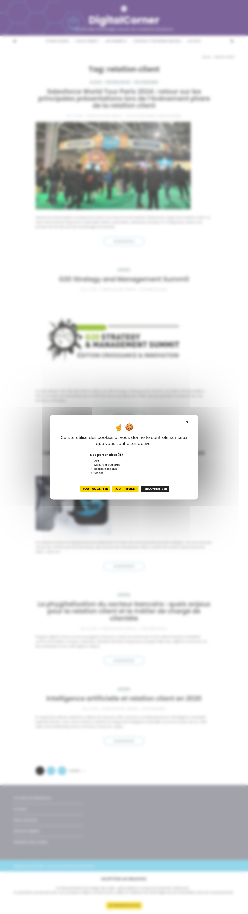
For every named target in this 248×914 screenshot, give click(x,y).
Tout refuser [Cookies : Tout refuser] (125, 489)
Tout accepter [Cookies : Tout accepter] (95, 489)
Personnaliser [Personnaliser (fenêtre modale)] (155, 489)
